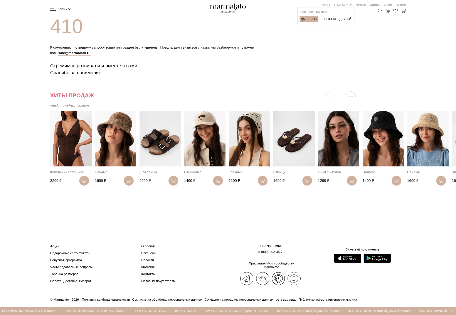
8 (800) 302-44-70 (343, 5)
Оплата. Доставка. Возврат (70, 281)
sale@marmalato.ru (74, 53)
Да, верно (309, 19)
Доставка (375, 5)
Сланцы (279, 172)
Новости (147, 260)
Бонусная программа (66, 260)
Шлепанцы (148, 172)
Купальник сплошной (67, 172)
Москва (326, 5)
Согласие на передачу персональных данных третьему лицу (250, 299)
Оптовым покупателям (158, 281)
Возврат (388, 5)
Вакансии (148, 253)
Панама (101, 172)
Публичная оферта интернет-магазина (328, 299)
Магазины (361, 5)
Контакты (401, 5)
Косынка (235, 172)
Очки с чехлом (330, 172)
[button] (351, 96)
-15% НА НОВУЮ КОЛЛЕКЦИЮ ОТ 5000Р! (101, 311)
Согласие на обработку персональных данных (167, 299)
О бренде (148, 246)
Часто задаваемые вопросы (71, 267)
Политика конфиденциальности (106, 299)
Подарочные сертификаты (70, 253)
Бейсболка (193, 172)
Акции (54, 246)
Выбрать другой (337, 19)
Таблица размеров (64, 274)
